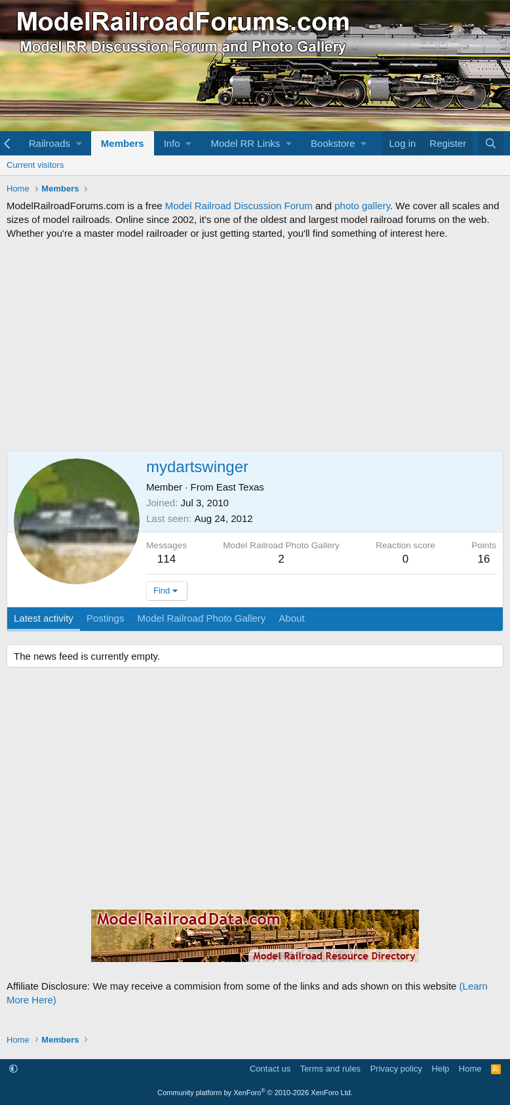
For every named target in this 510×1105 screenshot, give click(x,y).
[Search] (490, 143)
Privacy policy (396, 1069)
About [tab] (291, 618)
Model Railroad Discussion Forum (239, 205)
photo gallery (362, 205)
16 (484, 559)
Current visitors (35, 165)
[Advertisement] (255, 345)
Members (122, 143)
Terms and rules (330, 1069)
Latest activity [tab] (43, 618)
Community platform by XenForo (255, 1092)
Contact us (270, 1069)
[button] (55, 143)
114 (166, 559)
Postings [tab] (106, 618)
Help (441, 1069)
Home (470, 1069)
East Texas (240, 486)
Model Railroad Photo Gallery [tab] (201, 618)
